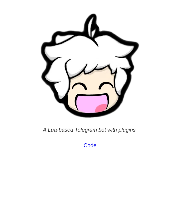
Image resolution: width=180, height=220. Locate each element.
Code (89, 145)
